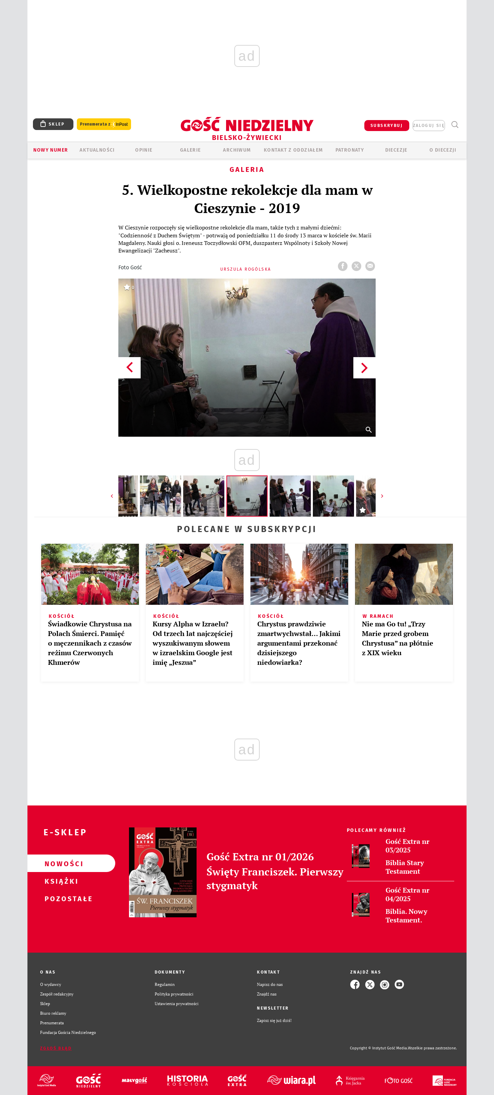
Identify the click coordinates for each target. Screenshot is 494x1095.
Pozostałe (60, 898)
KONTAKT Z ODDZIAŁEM (293, 150)
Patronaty (350, 150)
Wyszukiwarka (454, 124)
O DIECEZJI (443, 150)
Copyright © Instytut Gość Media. (379, 1048)
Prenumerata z (104, 124)
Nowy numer (50, 150)
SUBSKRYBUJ (386, 125)
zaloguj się (429, 125)
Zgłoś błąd (56, 1048)
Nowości (60, 863)
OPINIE (143, 150)
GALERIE (190, 150)
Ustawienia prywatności (177, 1003)
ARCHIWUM (237, 150)
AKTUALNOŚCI (97, 150)
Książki (60, 881)
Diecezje (396, 150)
